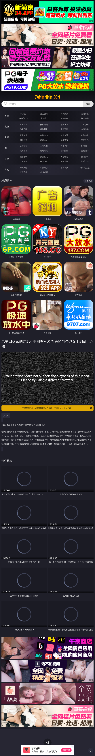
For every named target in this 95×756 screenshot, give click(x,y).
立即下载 (66, 750)
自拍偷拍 (44, 124)
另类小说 (44, 161)
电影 (7, 137)
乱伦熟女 (64, 140)
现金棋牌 (64, 118)
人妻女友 (64, 157)
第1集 (5, 415)
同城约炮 (23, 167)
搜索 (88, 104)
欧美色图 (64, 146)
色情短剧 (44, 172)
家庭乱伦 (44, 157)
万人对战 (64, 113)
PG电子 (23, 113)
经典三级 (44, 140)
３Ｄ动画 (85, 124)
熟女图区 (64, 150)
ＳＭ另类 (85, 129)
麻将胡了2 (23, 118)
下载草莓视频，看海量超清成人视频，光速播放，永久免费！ (57, 408)
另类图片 (85, 150)
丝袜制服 (44, 129)
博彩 (7, 115)
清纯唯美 (44, 150)
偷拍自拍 (44, 135)
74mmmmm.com (47, 97)
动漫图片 (85, 146)
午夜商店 (44, 167)
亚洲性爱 (23, 135)
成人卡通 (64, 135)
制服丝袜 (23, 140)
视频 (7, 126)
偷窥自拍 (23, 146)
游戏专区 (85, 113)
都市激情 (23, 157)
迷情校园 (23, 161)
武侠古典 (85, 157)
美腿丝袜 (23, 150)
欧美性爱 (85, 135)
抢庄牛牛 (85, 118)
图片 (7, 147)
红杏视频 (23, 172)
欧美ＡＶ (64, 124)
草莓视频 (64, 167)
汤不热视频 (85, 167)
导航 (7, 169)
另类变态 (85, 140)
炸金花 (44, 118)
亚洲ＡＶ (23, 124)
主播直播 (64, 129)
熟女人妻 (23, 129)
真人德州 (44, 113)
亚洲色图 (44, 146)
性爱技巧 (85, 161)
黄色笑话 (64, 161)
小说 (7, 158)
